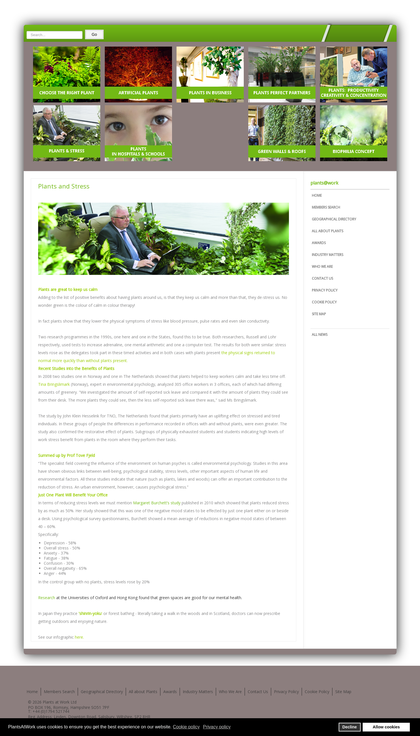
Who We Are (322, 266)
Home (317, 195)
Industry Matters (327, 254)
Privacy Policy (325, 290)
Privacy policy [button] (217, 726)
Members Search (326, 207)
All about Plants (327, 231)
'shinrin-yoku (90, 613)
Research (46, 597)
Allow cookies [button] (386, 727)
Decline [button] (349, 727)
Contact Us (322, 278)
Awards (319, 242)
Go (94, 34)
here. (79, 637)
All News (319, 334)
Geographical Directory (334, 219)
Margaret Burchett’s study (156, 502)
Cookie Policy (324, 302)
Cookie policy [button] (186, 726)
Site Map (319, 314)
